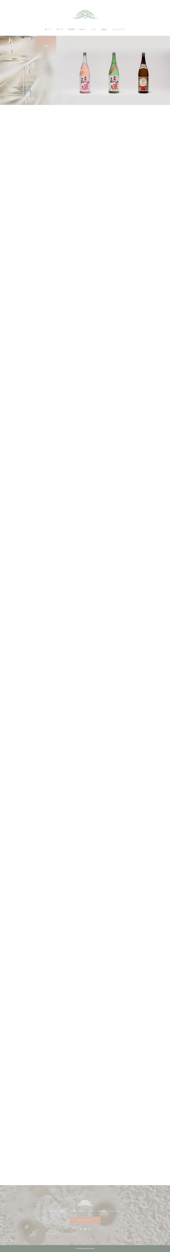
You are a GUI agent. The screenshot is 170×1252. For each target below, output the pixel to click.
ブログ (93, 29)
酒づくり (48, 29)
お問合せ (104, 29)
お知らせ (82, 29)
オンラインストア (118, 29)
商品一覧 (59, 29)
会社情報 (71, 29)
